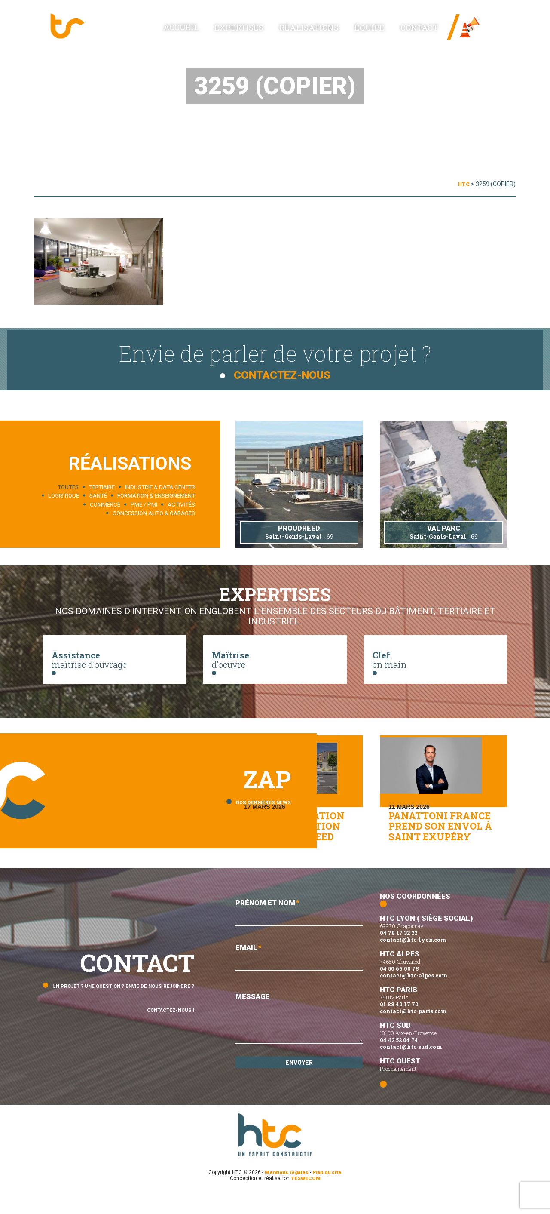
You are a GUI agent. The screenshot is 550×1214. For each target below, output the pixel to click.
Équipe (381, 30)
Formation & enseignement (156, 495)
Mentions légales (286, 1192)
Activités (181, 504)
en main (435, 663)
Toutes (68, 486)
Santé (98, 495)
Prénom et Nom (299, 932)
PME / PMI (144, 504)
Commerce (105, 504)
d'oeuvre (275, 663)
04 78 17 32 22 (398, 952)
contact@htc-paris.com (413, 1030)
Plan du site (328, 1192)
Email (299, 978)
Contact (421, 30)
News (492, 21)
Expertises (272, 30)
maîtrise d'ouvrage (114, 663)
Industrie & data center (160, 486)
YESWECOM (305, 1198)
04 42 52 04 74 (399, 1059)
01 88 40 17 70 (399, 1023)
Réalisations (331, 30)
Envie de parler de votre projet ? (275, 360)
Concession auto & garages (154, 513)
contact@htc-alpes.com (413, 995)
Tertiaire (102, 486)
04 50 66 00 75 (399, 988)
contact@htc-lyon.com (413, 959)
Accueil (225, 30)
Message (299, 1040)
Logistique (63, 495)
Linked (494, 34)
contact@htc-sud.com (411, 1066)
